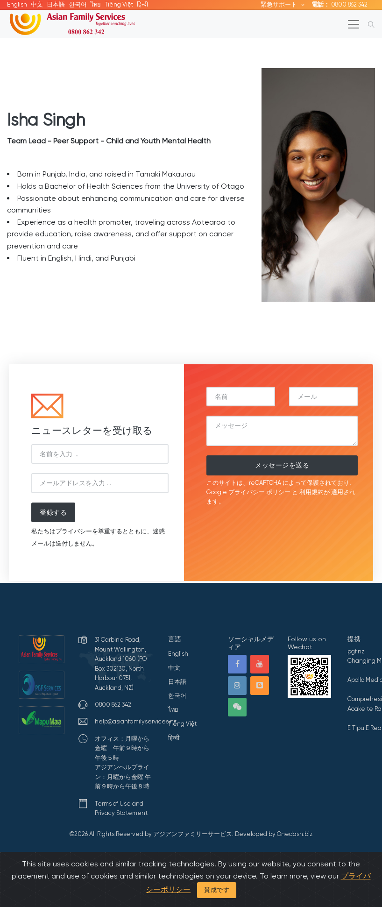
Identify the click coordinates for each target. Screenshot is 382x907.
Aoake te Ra (364, 708)
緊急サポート (279, 4)
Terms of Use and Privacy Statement (121, 808)
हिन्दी (142, 4)
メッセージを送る (282, 465)
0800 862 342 (339, 4)
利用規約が (314, 492)
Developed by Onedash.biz (273, 833)
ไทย (96, 4)
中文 (37, 4)
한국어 (78, 4)
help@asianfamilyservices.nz (136, 721)
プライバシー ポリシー (259, 492)
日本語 (56, 4)
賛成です (216, 889)
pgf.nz (355, 651)
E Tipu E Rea (364, 727)
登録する (53, 512)
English (17, 4)
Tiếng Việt (119, 4)
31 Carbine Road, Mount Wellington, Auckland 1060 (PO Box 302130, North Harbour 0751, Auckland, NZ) (121, 663)
